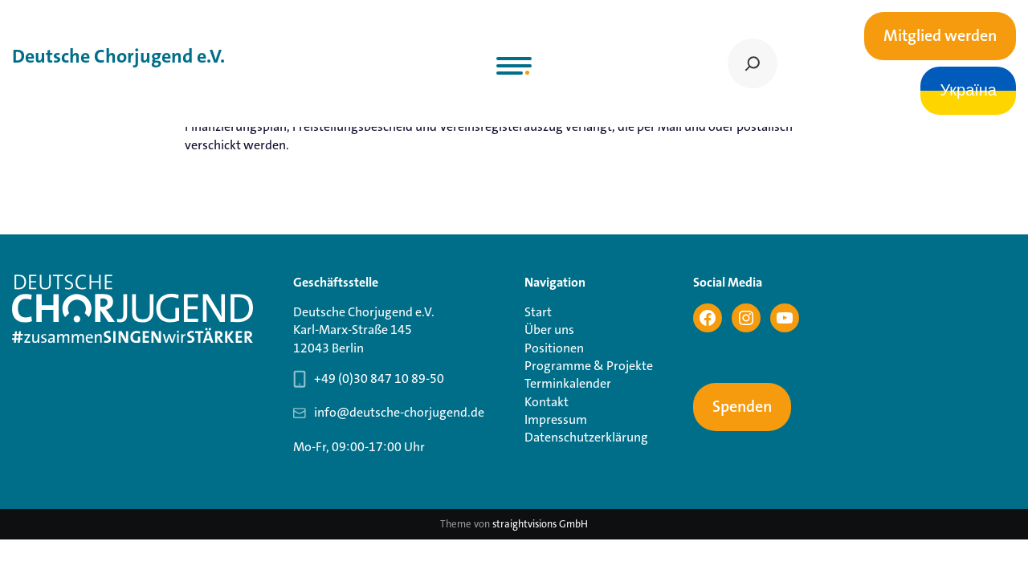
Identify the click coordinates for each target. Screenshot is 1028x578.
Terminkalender (567, 383)
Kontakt (546, 401)
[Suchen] (752, 63)
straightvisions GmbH (540, 524)
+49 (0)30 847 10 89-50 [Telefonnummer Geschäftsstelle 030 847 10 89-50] (379, 378)
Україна (968, 91)
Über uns (549, 329)
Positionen (554, 348)
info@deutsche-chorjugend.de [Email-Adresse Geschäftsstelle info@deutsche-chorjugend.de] (399, 412)
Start (538, 311)
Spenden (742, 407)
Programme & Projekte (588, 365)
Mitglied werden (940, 36)
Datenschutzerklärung (586, 437)
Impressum (555, 419)
